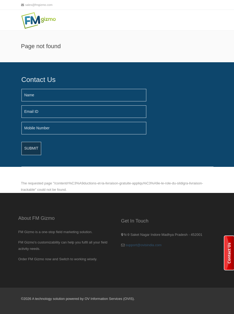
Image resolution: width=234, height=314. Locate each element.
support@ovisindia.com (143, 246)
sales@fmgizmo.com (39, 4)
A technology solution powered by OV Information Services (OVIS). (83, 299)
